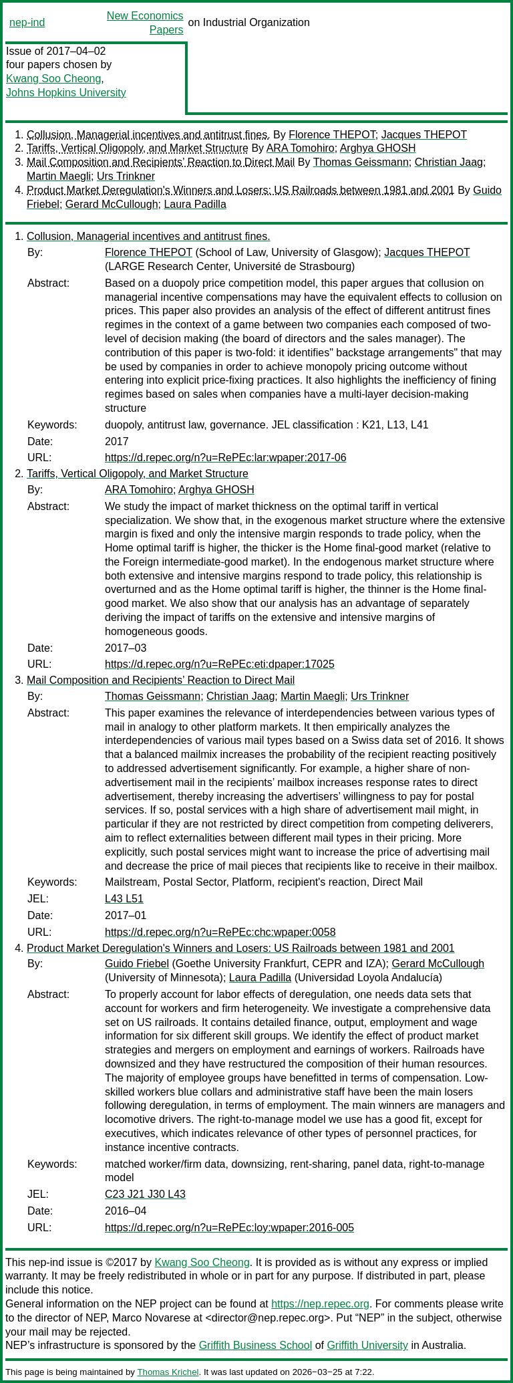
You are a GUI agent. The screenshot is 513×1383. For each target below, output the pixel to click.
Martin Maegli (59, 176)
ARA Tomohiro (301, 148)
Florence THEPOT (332, 134)
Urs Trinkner (126, 176)
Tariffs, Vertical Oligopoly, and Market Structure (137, 148)
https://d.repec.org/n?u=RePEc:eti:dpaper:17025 (220, 664)
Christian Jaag (449, 162)
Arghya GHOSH (378, 148)
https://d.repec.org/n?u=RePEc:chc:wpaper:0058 (220, 932)
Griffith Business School (256, 1345)
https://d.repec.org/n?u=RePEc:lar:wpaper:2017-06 (226, 457)
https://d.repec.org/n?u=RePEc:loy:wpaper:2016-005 (229, 1227)
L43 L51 (124, 898)
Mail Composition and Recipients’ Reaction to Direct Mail (161, 162)
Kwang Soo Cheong (53, 78)
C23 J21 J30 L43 (145, 1194)
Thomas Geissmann (361, 162)
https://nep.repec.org (320, 1303)
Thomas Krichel (167, 1372)
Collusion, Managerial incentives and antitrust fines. (149, 134)
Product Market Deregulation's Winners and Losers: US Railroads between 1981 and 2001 (241, 190)
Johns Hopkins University (66, 92)
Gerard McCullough (111, 204)
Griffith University (367, 1345)
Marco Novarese (151, 1318)
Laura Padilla (195, 204)
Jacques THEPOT (424, 134)
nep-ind (27, 22)
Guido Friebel (137, 963)
